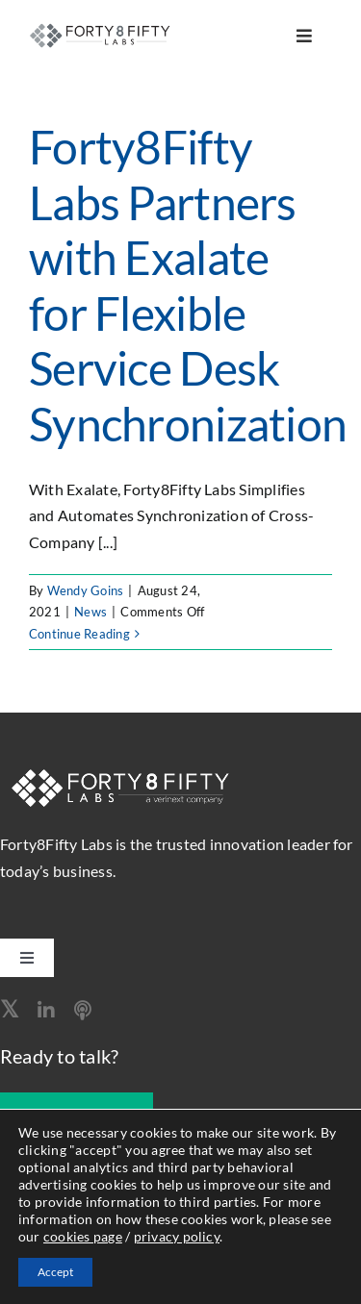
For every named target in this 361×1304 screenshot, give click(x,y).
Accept (55, 1272)
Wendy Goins (85, 590)
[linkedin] (46, 1010)
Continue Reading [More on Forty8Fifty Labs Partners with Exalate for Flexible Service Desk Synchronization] (79, 633)
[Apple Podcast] (82, 1010)
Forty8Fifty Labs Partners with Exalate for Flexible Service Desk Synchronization (188, 285)
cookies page (82, 1236)
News (90, 611)
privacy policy (176, 1236)
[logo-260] (101, 29)
